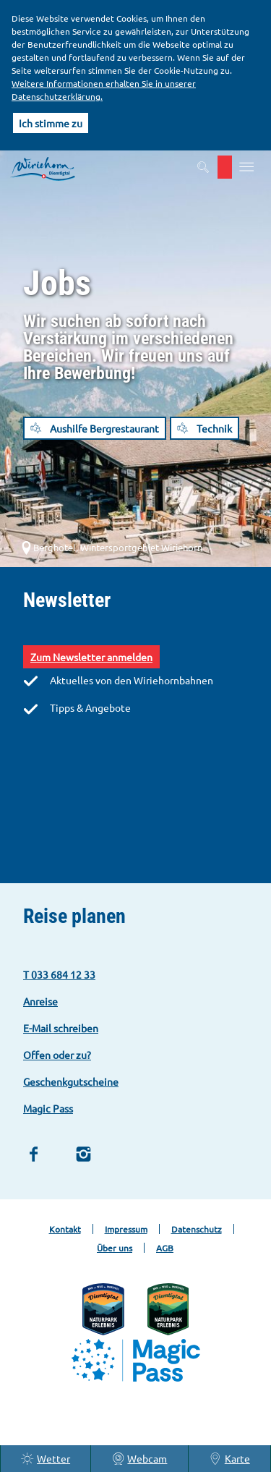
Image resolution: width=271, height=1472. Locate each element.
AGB (164, 1248)
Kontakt (65, 1229)
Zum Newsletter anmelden (91, 656)
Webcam (140, 1458)
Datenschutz (196, 1229)
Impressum (126, 1229)
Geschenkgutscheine (71, 1081)
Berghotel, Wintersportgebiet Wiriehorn (111, 548)
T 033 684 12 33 (59, 974)
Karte (229, 1458)
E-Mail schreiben (60, 1027)
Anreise (40, 1001)
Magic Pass (48, 1108)
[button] (225, 167)
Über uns (114, 1248)
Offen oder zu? (57, 1054)
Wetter (45, 1458)
